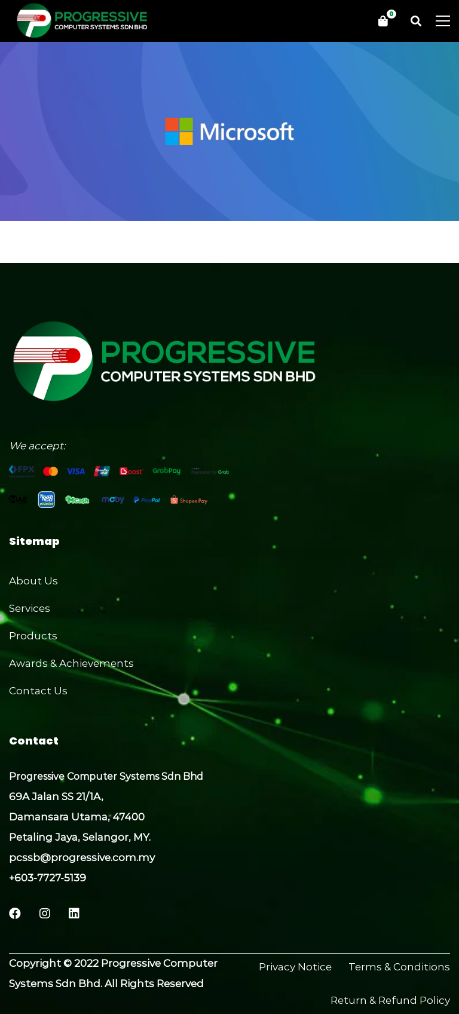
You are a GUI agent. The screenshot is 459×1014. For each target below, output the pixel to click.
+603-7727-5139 (47, 878)
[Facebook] (15, 914)
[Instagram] (45, 914)
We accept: (37, 446)
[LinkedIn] (74, 914)
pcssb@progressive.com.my (82, 857)
